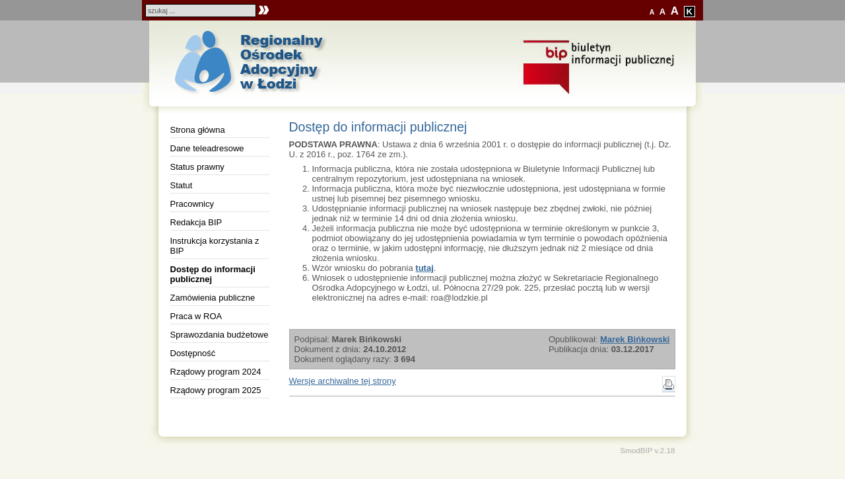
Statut (181, 185)
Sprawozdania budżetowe (219, 335)
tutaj (424, 268)
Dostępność (193, 353)
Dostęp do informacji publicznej (212, 274)
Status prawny (197, 167)
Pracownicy (192, 204)
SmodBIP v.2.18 (647, 450)
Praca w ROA (196, 316)
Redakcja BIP (196, 222)
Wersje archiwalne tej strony (342, 381)
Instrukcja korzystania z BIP (214, 246)
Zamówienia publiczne (212, 298)
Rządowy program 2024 (215, 372)
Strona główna (197, 130)
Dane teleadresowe (207, 148)
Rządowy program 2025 (215, 390)
